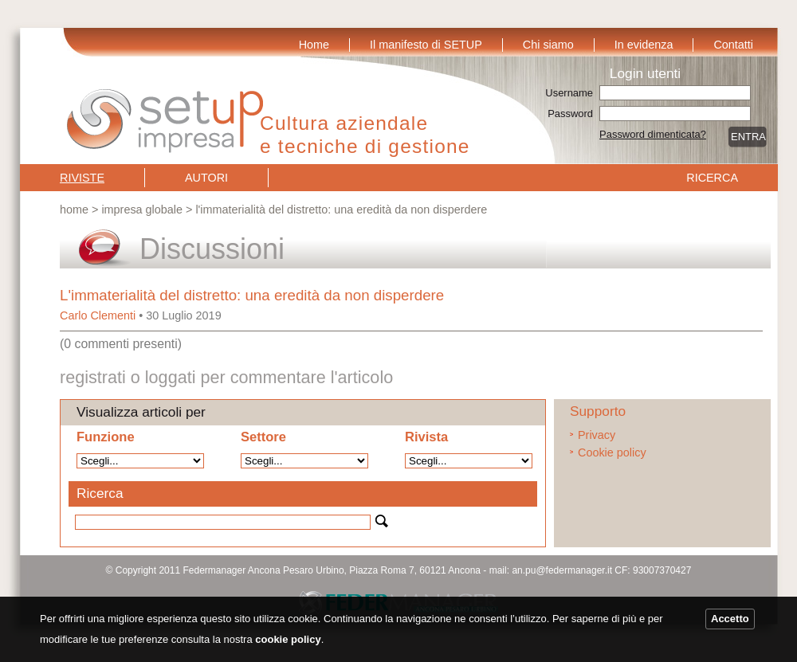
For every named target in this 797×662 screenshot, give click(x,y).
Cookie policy (612, 452)
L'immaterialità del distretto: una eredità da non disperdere (252, 295)
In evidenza (643, 44)
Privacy (596, 435)
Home (314, 44)
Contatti (733, 44)
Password (570, 113)
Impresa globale (142, 209)
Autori (206, 177)
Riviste (82, 177)
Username (569, 93)
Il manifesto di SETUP (426, 44)
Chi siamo (548, 44)
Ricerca (712, 177)
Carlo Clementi (97, 315)
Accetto (730, 619)
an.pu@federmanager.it (562, 570)
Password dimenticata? (652, 134)
